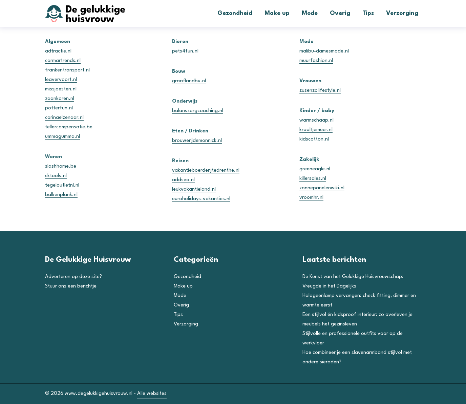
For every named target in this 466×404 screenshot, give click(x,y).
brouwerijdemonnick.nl (197, 140)
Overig (340, 13)
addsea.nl (183, 180)
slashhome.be (60, 166)
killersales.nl (312, 178)
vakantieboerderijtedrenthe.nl (205, 170)
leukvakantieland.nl (194, 189)
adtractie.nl (58, 51)
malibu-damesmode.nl (324, 51)
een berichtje (82, 286)
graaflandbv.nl (189, 81)
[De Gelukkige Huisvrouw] (96, 13)
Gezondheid (234, 13)
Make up (277, 13)
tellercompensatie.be (68, 127)
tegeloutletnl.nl (62, 185)
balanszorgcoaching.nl (197, 110)
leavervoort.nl (61, 79)
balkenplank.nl (61, 194)
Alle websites (152, 393)
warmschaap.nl (316, 120)
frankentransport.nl (67, 70)
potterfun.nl (59, 108)
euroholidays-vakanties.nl (201, 198)
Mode (310, 13)
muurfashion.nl (316, 60)
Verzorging (402, 13)
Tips (368, 13)
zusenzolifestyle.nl (320, 90)
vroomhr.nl (311, 197)
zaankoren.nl (59, 98)
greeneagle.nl (314, 169)
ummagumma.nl (62, 136)
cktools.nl (56, 175)
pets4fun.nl (185, 51)
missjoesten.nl (61, 89)
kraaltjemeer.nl (316, 129)
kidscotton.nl (314, 139)
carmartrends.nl (63, 60)
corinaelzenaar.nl (64, 117)
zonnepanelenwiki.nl (321, 188)
